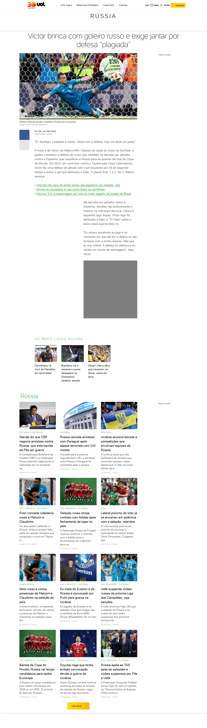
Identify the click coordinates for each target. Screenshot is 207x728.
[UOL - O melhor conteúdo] (36, 5)
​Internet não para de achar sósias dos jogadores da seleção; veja (78, 185)
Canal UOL (108, 5)
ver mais (78, 706)
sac (147, 5)
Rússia (103, 16)
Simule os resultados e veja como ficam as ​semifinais (71, 189)
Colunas (123, 5)
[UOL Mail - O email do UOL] (154, 5)
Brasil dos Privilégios (87, 5)
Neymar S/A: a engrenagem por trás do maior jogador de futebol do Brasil (84, 193)
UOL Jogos (66, 5)
